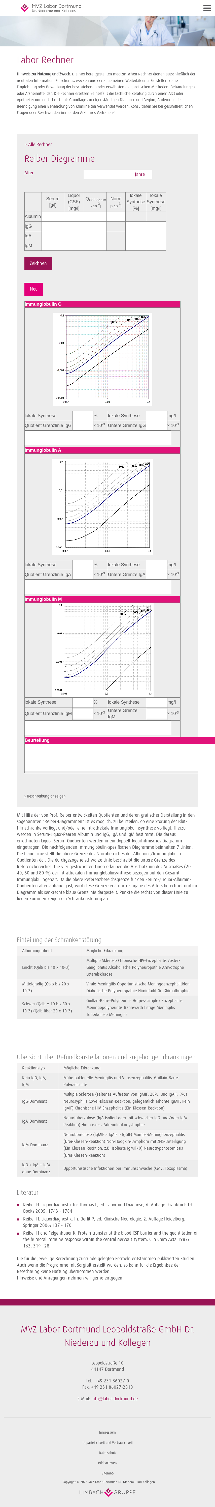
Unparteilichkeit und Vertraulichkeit (108, 1443)
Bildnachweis (107, 1463)
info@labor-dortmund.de (114, 1398)
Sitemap (108, 1473)
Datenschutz (107, 1453)
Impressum (107, 1432)
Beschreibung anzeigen (46, 796)
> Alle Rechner (38, 144)
